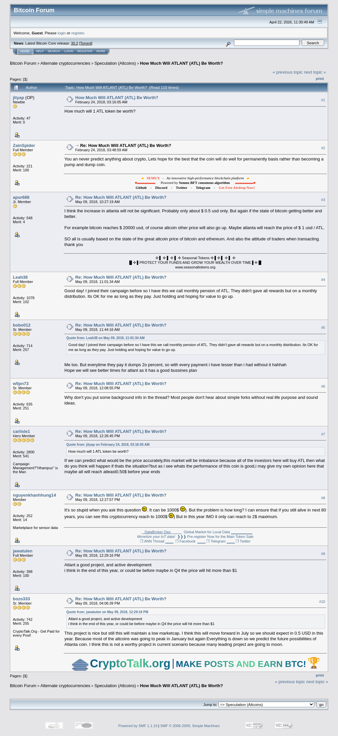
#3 (323, 200)
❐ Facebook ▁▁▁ (190, 541)
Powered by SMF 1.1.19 (137, 726)
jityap (18, 97)
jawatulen (22, 550)
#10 (322, 602)
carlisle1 (21, 431)
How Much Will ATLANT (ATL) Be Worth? (181, 63)
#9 (323, 554)
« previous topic (288, 72)
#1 (323, 100)
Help (40, 51)
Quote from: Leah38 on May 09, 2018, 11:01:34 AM (105, 338)
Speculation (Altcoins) (115, 63)
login (62, 33)
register (77, 33)
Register (84, 51)
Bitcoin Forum (23, 63)
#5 (323, 328)
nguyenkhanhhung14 (34, 495)
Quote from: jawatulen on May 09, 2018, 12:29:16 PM (107, 612)
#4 (323, 280)
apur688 (21, 197)
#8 (323, 498)
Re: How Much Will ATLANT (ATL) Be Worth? (125, 145)
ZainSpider (24, 145)
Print (320, 79)
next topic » (315, 72)
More (100, 51)
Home (24, 51)
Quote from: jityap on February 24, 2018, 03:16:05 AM (108, 444)
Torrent (85, 43)
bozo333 (21, 598)
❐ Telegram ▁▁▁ (220, 541)
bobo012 (21, 325)
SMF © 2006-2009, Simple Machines (190, 726)
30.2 (74, 43)
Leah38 (20, 277)
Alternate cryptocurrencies (65, 63)
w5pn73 (21, 383)
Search (54, 51)
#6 (323, 386)
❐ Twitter (243, 541)
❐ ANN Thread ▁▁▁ (156, 541)
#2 (323, 148)
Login (68, 51)
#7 (323, 434)
